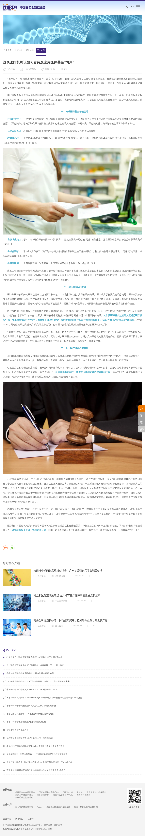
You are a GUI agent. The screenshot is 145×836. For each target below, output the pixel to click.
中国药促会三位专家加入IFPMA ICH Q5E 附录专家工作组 (30, 689)
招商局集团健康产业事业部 (58, 807)
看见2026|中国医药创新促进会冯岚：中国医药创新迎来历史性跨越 (33, 746)
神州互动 (58, 825)
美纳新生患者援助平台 (25, 792)
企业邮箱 (7, 819)
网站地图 (19, 819)
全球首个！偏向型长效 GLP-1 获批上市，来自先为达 (28, 738)
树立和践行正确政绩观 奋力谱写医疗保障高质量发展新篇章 (67, 595)
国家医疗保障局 (83, 795)
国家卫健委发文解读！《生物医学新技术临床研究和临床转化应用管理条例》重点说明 (42, 697)
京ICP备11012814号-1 (32, 825)
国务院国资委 (43, 795)
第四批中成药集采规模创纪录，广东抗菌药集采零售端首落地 (68, 570)
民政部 (80, 792)
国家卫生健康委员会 (24, 795)
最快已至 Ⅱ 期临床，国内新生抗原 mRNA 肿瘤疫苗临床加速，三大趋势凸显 (38, 762)
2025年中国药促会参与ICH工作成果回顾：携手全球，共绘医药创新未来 (36, 681)
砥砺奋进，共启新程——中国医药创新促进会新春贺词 (28, 713)
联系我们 (31, 819)
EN (132, 7)
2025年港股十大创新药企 (15, 730)
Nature (39, 807)
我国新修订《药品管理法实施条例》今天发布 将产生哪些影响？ (33, 657)
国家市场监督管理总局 (63, 795)
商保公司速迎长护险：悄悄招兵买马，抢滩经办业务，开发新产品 (70, 620)
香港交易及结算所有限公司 (86, 807)
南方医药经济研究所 (24, 807)
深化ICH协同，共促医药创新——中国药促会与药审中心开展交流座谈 (35, 754)
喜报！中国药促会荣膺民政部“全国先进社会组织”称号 (28, 673)
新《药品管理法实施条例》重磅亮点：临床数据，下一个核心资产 (33, 665)
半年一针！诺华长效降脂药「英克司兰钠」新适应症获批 (29, 705)
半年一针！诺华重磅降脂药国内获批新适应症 (24, 721)
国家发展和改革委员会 (49, 792)
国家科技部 (68, 792)
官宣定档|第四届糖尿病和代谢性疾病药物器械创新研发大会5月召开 (34, 770)
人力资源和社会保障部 (96, 792)
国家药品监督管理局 (24, 797)
